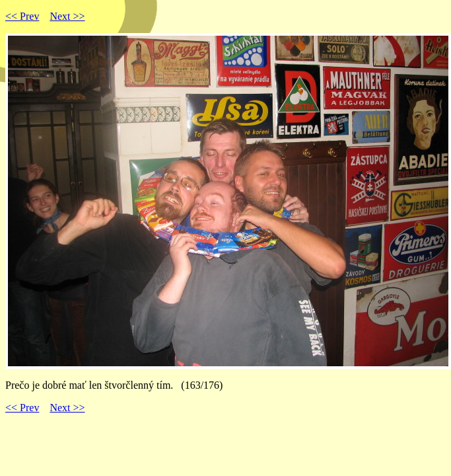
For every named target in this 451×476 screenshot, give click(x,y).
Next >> (67, 16)
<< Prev (22, 16)
